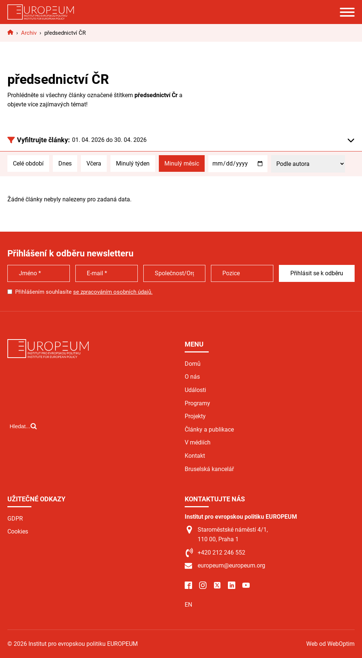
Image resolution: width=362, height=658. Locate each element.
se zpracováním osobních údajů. (113, 292)
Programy (197, 403)
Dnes (65, 163)
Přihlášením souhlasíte (84, 292)
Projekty (195, 416)
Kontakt (195, 455)
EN (188, 604)
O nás (192, 376)
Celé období (28, 163)
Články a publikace (209, 429)
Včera (93, 163)
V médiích (198, 442)
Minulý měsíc (181, 163)
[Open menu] (347, 12)
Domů (193, 363)
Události (195, 389)
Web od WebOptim (330, 643)
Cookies (17, 531)
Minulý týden (133, 163)
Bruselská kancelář (209, 469)
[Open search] (23, 426)
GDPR (15, 518)
